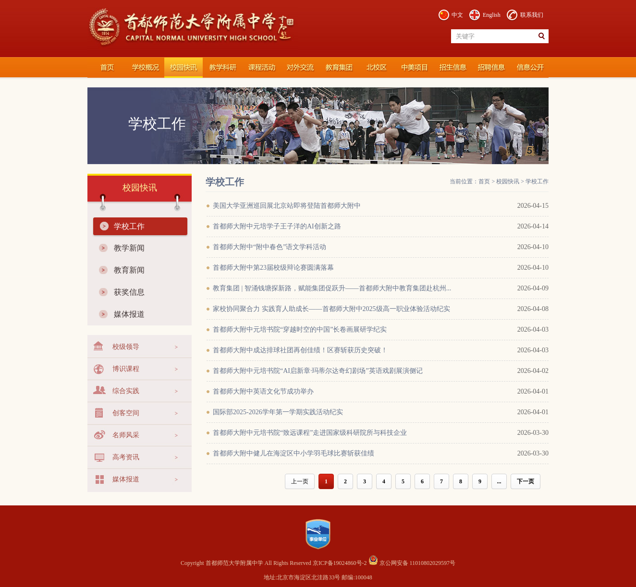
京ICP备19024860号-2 (340, 563)
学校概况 (145, 68)
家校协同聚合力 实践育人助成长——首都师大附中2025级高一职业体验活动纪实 (331, 308)
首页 (484, 181)
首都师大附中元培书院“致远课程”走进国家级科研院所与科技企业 (310, 432)
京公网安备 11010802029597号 (412, 563)
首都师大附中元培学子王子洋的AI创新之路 (277, 226)
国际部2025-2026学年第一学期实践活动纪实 (278, 412)
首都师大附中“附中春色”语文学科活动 (269, 247)
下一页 (525, 481)
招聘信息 (491, 68)
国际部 (414, 68)
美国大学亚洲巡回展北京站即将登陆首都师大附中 (287, 205)
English (492, 15)
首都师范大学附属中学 (106, 68)
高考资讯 (125, 457)
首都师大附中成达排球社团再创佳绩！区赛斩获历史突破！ (300, 350)
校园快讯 (183, 68)
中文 (457, 15)
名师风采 (125, 435)
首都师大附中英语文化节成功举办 (263, 391)
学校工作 (129, 226)
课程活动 (260, 68)
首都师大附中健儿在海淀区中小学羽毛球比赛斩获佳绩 (293, 453)
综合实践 (125, 391)
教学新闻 (129, 248)
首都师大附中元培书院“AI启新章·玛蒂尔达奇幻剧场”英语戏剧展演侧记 (318, 370)
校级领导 (125, 346)
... (499, 481)
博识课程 (125, 368)
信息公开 (529, 68)
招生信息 (452, 68)
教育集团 (337, 68)
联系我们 (531, 15)
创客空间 (125, 413)
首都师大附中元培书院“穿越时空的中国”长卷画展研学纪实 (300, 329)
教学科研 (222, 68)
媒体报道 (129, 314)
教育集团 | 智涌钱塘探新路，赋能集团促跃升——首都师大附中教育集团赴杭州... (332, 288)
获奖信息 (129, 292)
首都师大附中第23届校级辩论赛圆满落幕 (273, 267)
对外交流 (299, 68)
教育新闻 (129, 270)
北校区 (375, 68)
